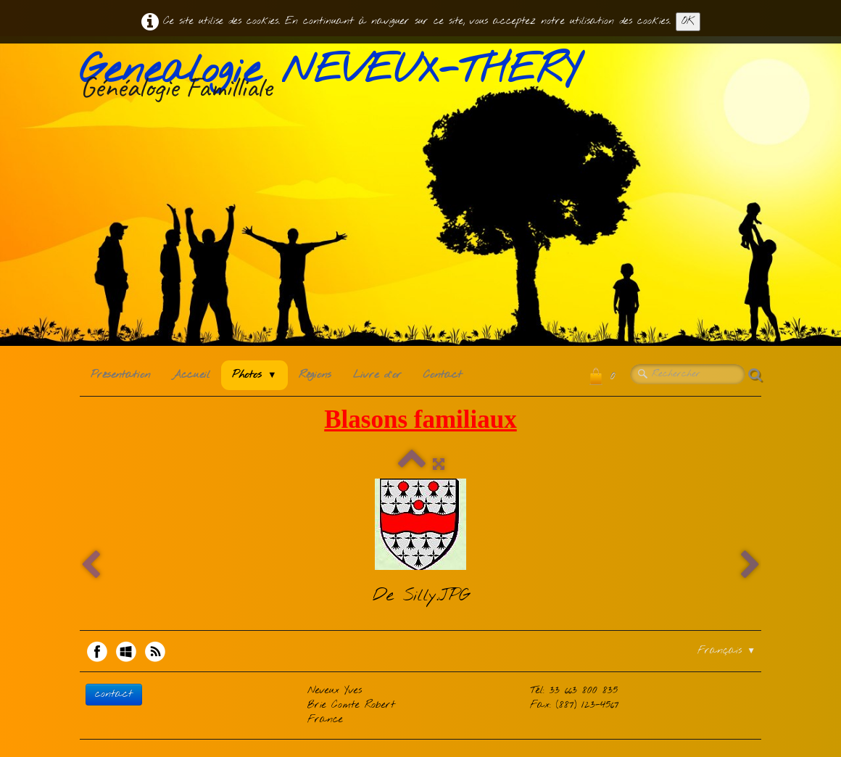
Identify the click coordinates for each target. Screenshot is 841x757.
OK (688, 21)
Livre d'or (377, 375)
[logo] (335, 79)
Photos (254, 375)
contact (114, 694)
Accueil (191, 375)
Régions (315, 375)
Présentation (120, 375)
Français (726, 651)
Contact (442, 375)
